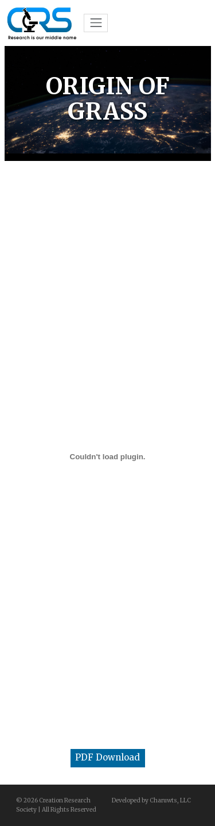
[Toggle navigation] (96, 23)
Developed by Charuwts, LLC (151, 800)
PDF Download (107, 757)
